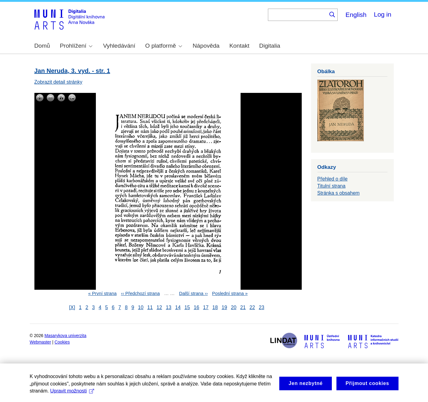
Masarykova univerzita (65, 335)
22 (252, 307)
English (356, 14)
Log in (382, 14)
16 (196, 307)
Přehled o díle (332, 178)
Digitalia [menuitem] (269, 46)
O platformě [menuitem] (163, 46)
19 (224, 307)
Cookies (62, 342)
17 (206, 307)
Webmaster (40, 342)
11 (150, 307)
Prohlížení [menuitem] (76, 46)
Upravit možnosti (72, 396)
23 (261, 307)
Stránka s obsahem (338, 193)
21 (243, 307)
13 (168, 307)
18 (215, 307)
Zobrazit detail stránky (58, 82)
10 (140, 307)
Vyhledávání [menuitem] (119, 46)
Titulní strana (331, 186)
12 (159, 307)
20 (234, 307)
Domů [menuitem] (42, 46)
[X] (72, 307)
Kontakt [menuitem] (239, 46)
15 (187, 307)
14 (178, 307)
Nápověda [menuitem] (206, 46)
